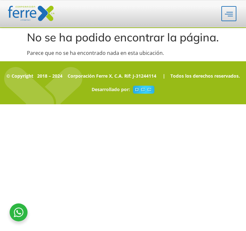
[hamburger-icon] (228, 13)
